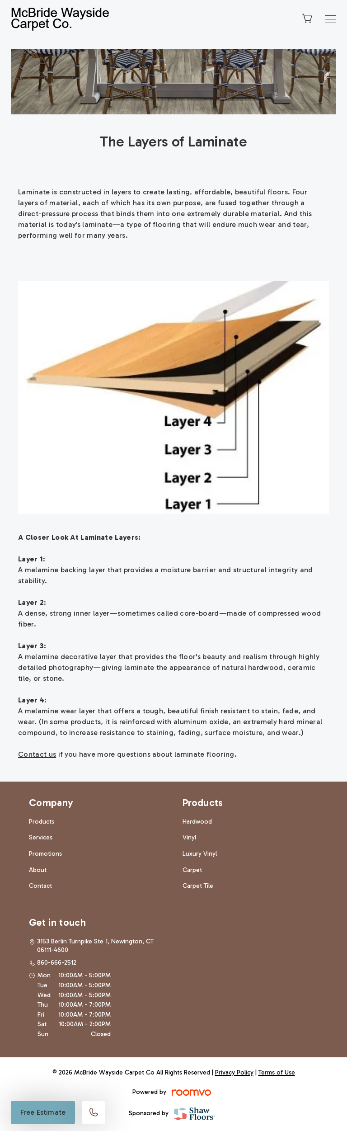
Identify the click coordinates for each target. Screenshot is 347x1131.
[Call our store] (93, 1112)
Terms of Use (276, 1072)
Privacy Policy (234, 1072)
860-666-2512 (56, 962)
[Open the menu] (330, 19)
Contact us (37, 754)
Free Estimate (43, 1112)
